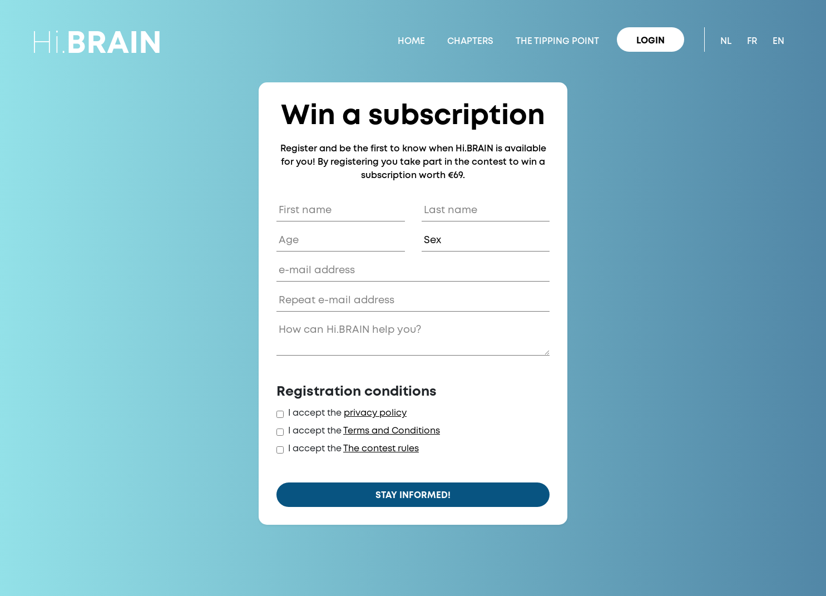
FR (752, 41)
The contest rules (381, 449)
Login (650, 41)
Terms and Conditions (391, 431)
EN (778, 41)
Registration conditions (356, 392)
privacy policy (375, 413)
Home (411, 41)
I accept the (315, 413)
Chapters (470, 41)
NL (725, 41)
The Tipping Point (557, 41)
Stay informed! (413, 495)
